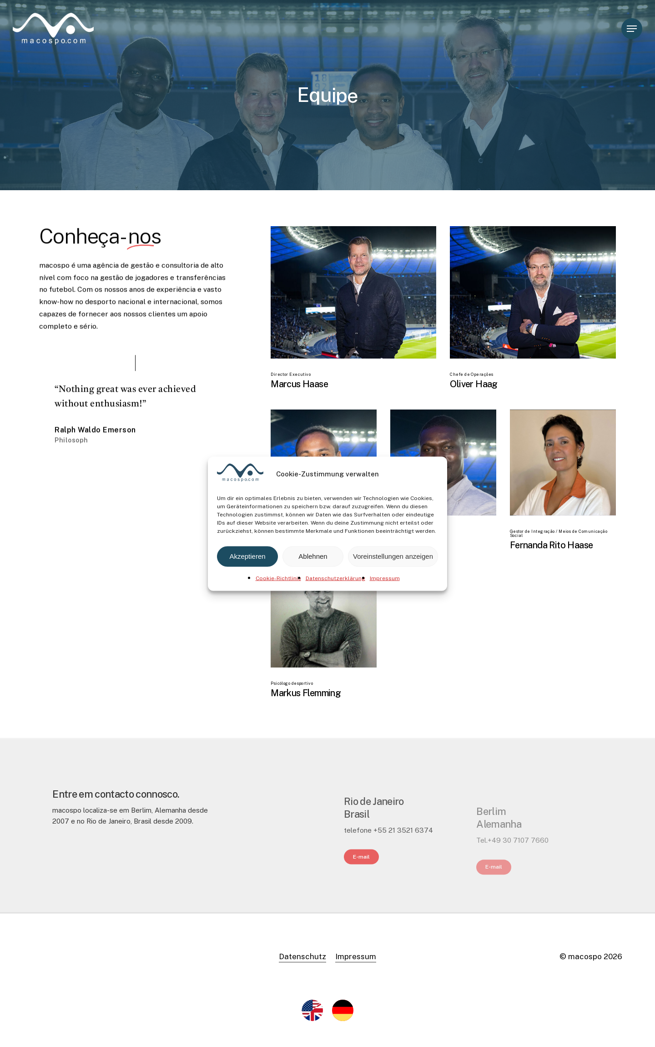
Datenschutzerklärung (335, 578)
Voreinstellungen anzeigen (393, 556)
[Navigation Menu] (631, 29)
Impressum (385, 578)
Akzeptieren (247, 556)
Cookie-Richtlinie (278, 578)
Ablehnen (312, 556)
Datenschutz (302, 956)
